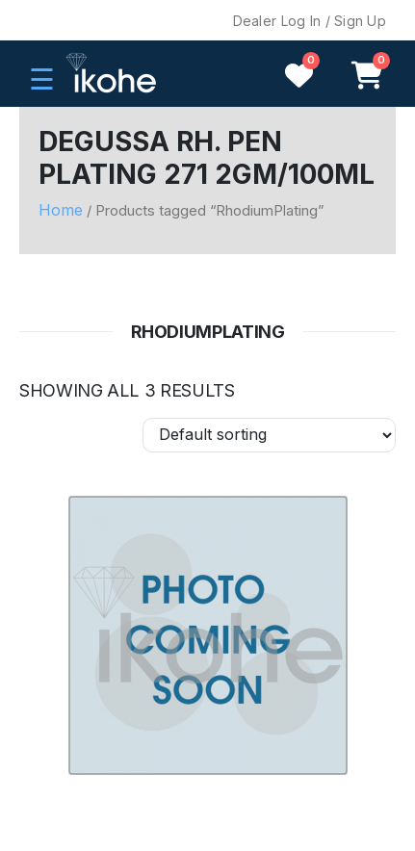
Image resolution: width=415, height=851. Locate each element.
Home (61, 209)
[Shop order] (269, 435)
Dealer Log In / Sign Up (309, 21)
